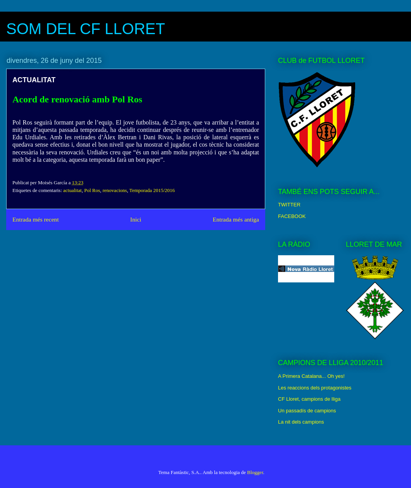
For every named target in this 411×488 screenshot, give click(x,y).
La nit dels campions (301, 422)
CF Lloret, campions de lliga (309, 399)
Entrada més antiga (235, 219)
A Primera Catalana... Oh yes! (311, 376)
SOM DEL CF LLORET (85, 28)
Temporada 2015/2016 (152, 190)
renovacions (115, 190)
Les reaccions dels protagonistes (314, 388)
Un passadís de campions (307, 411)
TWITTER (289, 205)
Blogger (255, 472)
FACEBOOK (292, 216)
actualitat (72, 190)
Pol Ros (92, 190)
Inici (136, 219)
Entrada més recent (35, 219)
